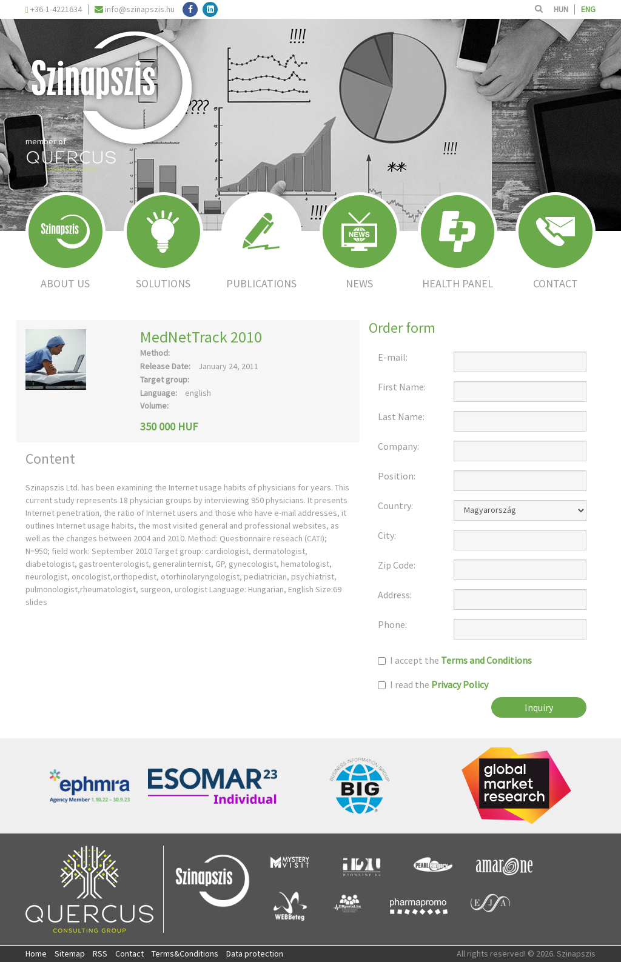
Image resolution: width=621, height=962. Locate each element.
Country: (395, 506)
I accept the (455, 660)
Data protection (254, 953)
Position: (396, 476)
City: (387, 535)
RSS (100, 953)
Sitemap (70, 953)
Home (36, 953)
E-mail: (393, 357)
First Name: (402, 387)
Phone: (392, 624)
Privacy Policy (459, 684)
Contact (129, 953)
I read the (433, 684)
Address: (395, 595)
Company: (398, 446)
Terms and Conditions (486, 660)
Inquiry (539, 707)
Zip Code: (396, 565)
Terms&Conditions (185, 953)
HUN (561, 9)
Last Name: (401, 417)
